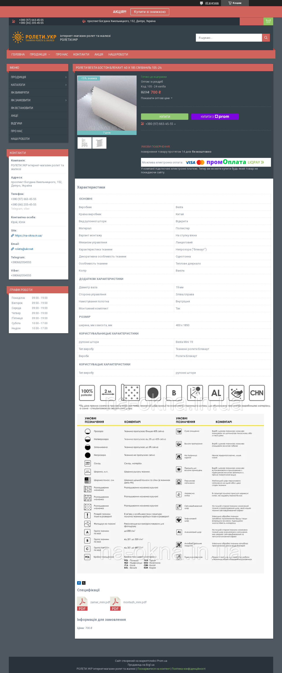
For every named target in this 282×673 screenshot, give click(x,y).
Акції (14, 115)
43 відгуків (212, 3)
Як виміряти (20, 92)
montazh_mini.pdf (135, 602)
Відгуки (16, 123)
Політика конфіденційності (189, 668)
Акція (99, 54)
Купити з (215, 117)
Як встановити (22, 108)
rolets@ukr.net (24, 249)
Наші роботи (118, 54)
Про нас (62, 54)
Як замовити (20, 100)
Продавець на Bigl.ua (141, 664)
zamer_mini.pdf (100, 602)
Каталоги (18, 85)
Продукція (38, 54)
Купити (165, 116)
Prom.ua (162, 660)
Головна (18, 54)
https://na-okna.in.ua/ (28, 235)
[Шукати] (266, 38)
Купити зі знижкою (150, 12)
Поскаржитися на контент (153, 668)
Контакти (81, 54)
